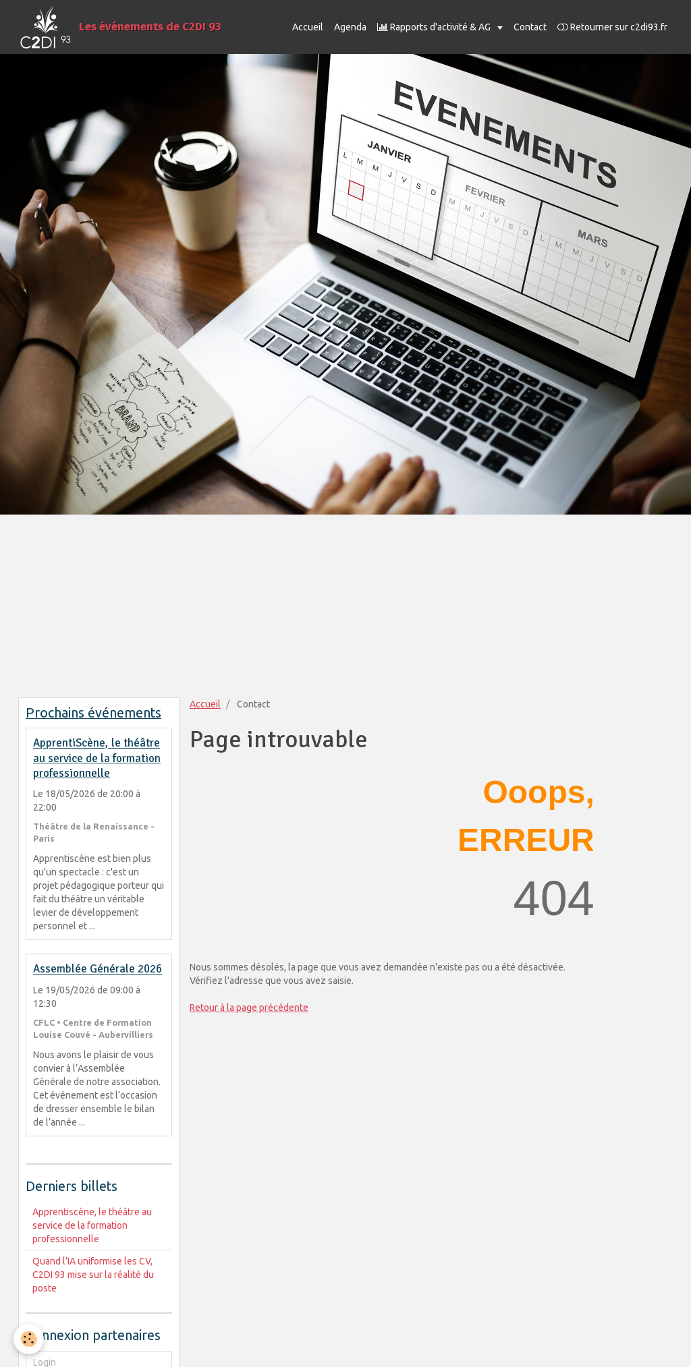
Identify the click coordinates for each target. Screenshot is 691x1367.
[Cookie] (28, 1339)
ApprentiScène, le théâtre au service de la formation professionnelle (97, 758)
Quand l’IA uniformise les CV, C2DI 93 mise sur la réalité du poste (93, 1274)
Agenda (350, 27)
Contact (530, 27)
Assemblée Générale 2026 (97, 969)
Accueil (307, 27)
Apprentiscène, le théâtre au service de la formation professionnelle (92, 1225)
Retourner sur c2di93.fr (612, 27)
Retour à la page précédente (249, 1007)
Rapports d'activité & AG (435, 27)
